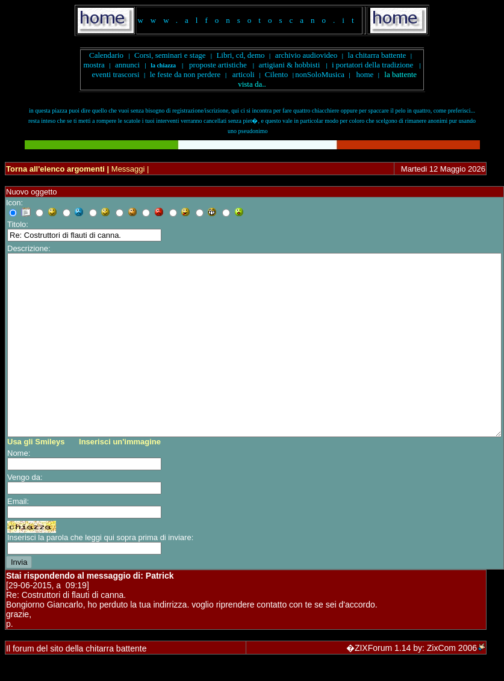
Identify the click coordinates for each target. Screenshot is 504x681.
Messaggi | (129, 168)
